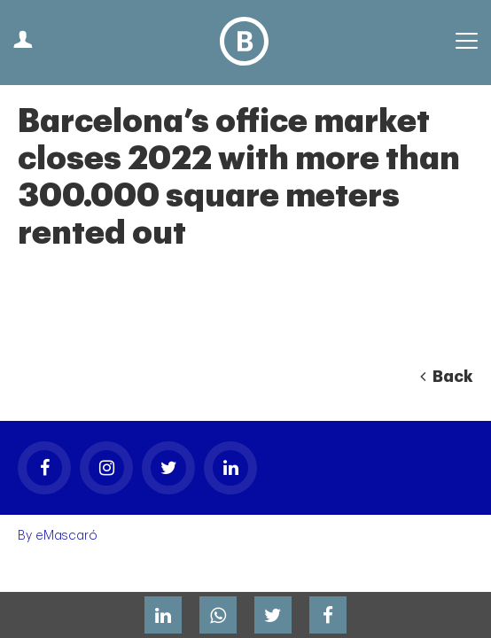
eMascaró (66, 535)
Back (446, 377)
